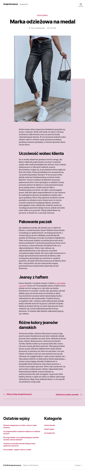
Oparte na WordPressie (31, 465)
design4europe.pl (11, 4)
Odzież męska (49, 429)
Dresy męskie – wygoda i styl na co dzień (17, 450)
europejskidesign (40, 28)
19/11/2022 (53, 28)
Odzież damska (42, 15)
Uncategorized (49, 433)
